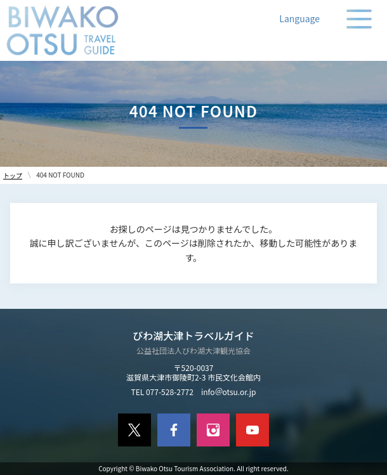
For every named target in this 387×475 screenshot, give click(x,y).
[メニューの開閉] (359, 19)
